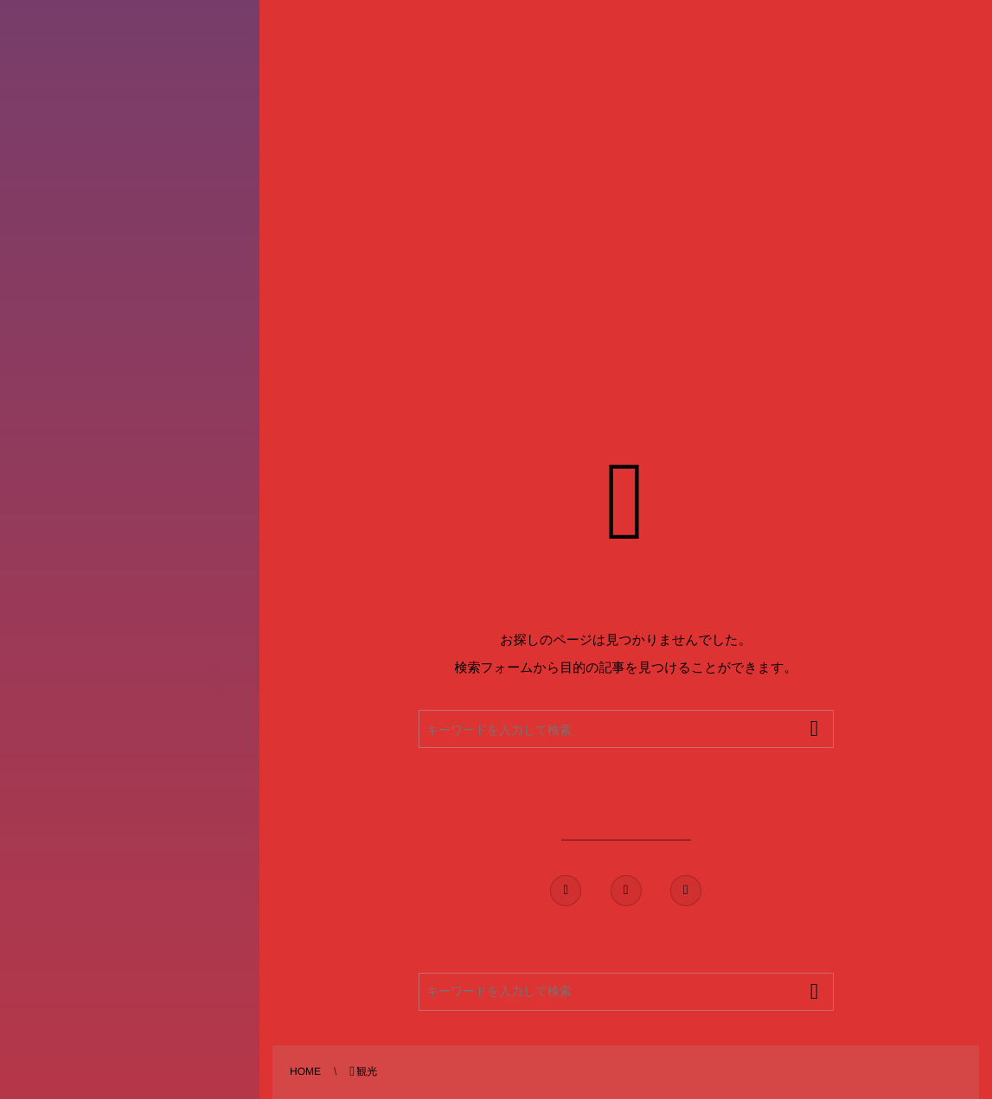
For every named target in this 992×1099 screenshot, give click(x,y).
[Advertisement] (443, 160)
